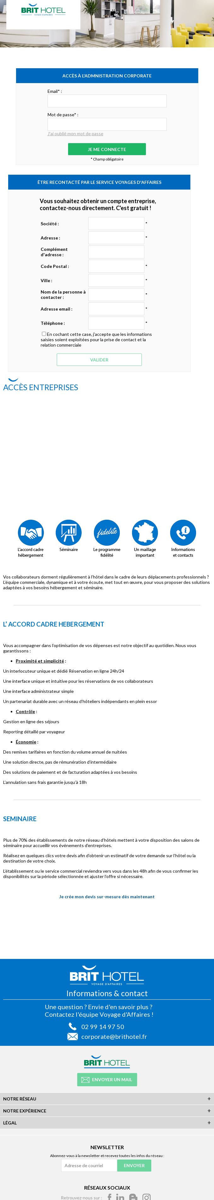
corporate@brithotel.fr (114, 1036)
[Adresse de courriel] (89, 1165)
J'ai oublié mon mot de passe (75, 133)
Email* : (55, 91)
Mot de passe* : (63, 114)
